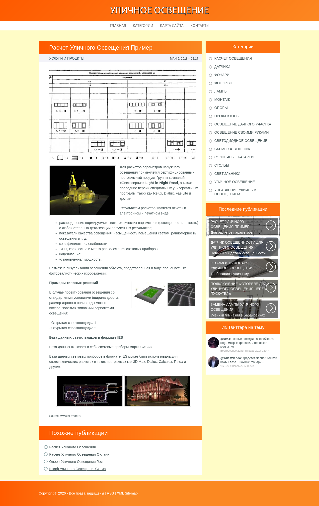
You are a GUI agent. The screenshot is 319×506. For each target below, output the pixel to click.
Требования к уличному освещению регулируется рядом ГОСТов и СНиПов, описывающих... (239, 269)
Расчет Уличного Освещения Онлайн (79, 454)
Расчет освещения (233, 58)
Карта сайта (172, 26)
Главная (118, 26)
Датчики (222, 67)
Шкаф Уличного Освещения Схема (77, 469)
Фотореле (224, 83)
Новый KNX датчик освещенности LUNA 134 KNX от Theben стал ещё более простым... (239, 248)
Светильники (227, 174)
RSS (110, 493)
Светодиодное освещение (240, 141)
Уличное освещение (159, 11)
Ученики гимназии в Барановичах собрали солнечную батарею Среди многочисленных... (239, 310)
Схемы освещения (232, 149)
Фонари (221, 75)
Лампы (221, 91)
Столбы (221, 165)
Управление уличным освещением (235, 192)
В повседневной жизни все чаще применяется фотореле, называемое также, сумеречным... (239, 290)
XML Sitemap (127, 493)
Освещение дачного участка (242, 124)
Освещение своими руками (241, 132)
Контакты (199, 26)
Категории (143, 26)
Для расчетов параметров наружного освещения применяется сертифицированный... (239, 227)
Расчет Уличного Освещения (72, 447)
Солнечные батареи (234, 157)
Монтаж (222, 99)
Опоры (221, 108)
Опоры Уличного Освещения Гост (76, 462)
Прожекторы (226, 116)
